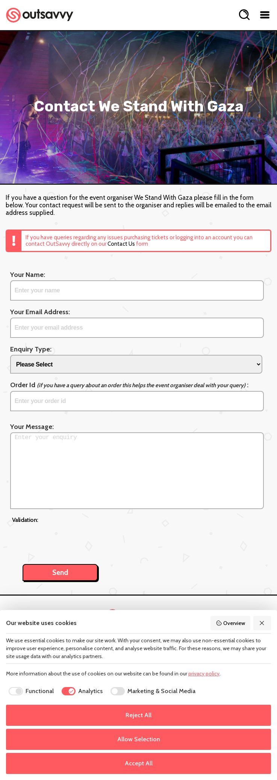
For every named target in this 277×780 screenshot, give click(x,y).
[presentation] (69, 539)
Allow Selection (138, 739)
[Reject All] (262, 623)
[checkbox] (30, 691)
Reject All (138, 715)
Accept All (139, 763)
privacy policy (203, 673)
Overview (230, 623)
